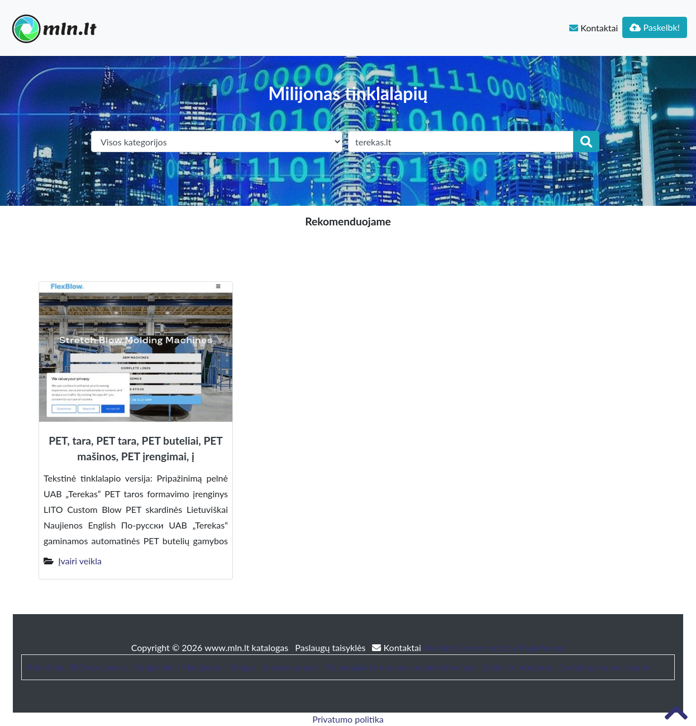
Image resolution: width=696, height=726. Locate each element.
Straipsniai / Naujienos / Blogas (195, 667)
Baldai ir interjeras (518, 667)
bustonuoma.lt (291, 667)
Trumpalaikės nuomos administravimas (401, 667)
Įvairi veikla (80, 560)
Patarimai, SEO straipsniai (77, 667)
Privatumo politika (348, 719)
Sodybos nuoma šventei (606, 667)
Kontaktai (593, 27)
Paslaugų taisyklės (331, 647)
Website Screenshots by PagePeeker (494, 647)
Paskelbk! (655, 27)
